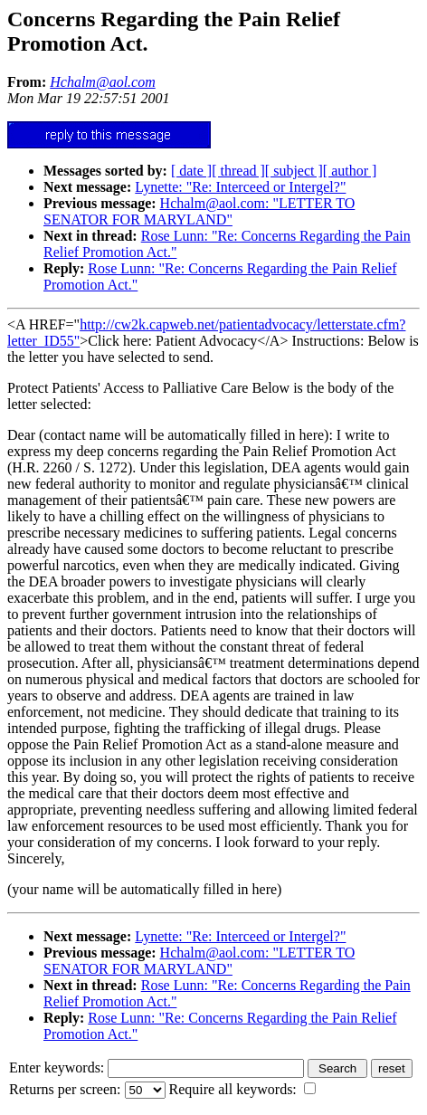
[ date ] (191, 170)
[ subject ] (294, 170)
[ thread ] (238, 170)
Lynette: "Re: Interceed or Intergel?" (240, 187)
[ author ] (350, 170)
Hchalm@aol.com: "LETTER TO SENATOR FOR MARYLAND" (199, 211)
